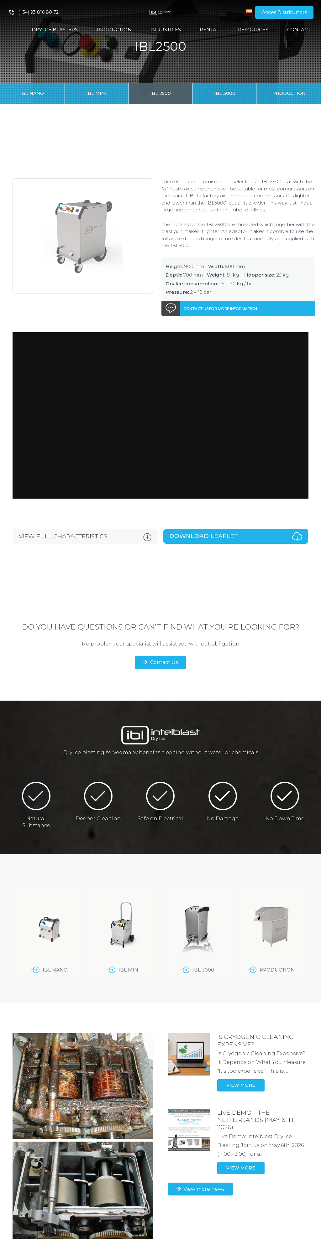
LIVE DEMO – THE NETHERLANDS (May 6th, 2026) (256, 1120)
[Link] (160, 12)
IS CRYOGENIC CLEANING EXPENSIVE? (255, 1040)
